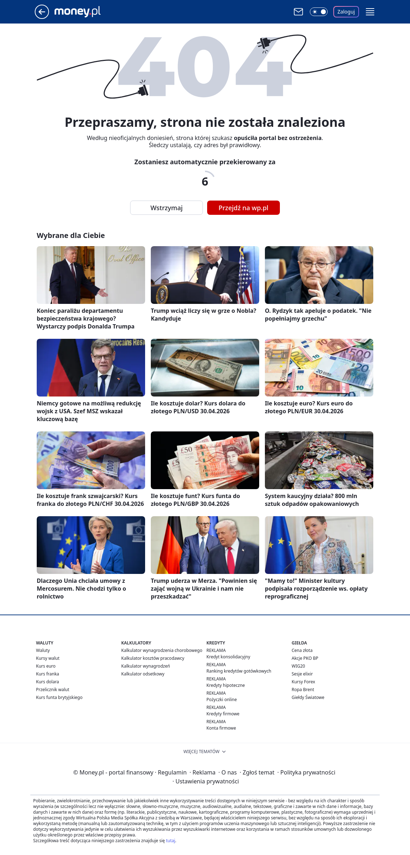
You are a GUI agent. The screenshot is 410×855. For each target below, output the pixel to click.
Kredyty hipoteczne (225, 685)
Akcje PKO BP (305, 658)
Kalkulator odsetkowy (142, 674)
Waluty (43, 650)
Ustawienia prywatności (206, 781)
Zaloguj (346, 11)
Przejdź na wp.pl (243, 207)
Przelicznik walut (52, 689)
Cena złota (302, 650)
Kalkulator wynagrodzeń (145, 666)
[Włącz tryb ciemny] (319, 11)
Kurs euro (46, 666)
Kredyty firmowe (223, 714)
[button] (370, 11)
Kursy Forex (303, 682)
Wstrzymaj (166, 207)
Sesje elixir (302, 674)
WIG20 (298, 666)
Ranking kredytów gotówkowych (238, 671)
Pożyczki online (221, 699)
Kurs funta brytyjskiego (59, 697)
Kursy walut (48, 658)
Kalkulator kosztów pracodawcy (152, 658)
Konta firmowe (221, 728)
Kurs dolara (47, 682)
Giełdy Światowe (308, 697)
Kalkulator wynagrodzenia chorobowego (161, 650)
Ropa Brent (303, 689)
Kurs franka (47, 674)
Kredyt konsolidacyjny (228, 657)
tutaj (170, 841)
